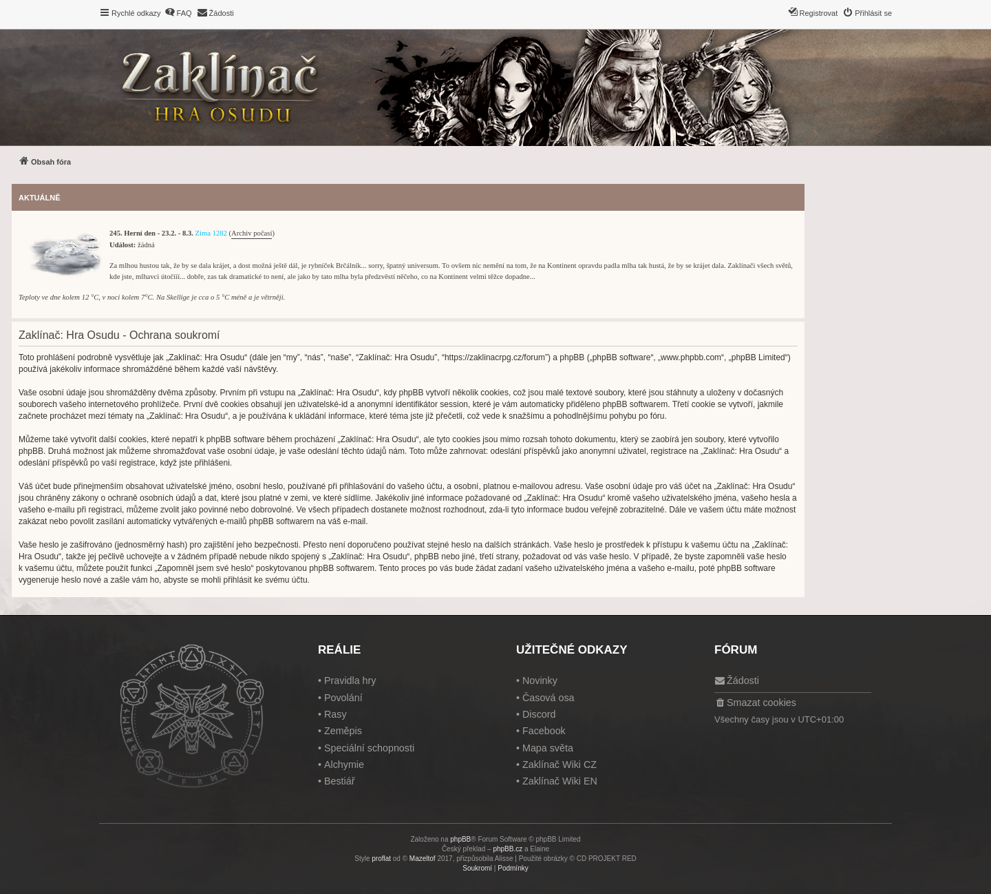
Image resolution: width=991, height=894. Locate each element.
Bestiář (339, 781)
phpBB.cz (507, 849)
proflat (381, 858)
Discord (538, 714)
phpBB (460, 839)
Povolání (343, 697)
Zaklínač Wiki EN (559, 781)
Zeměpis (343, 730)
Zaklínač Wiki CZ (559, 764)
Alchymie (344, 764)
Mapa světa (547, 747)
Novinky (539, 680)
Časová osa (548, 697)
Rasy (335, 714)
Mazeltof (422, 858)
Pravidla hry (350, 680)
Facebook (544, 730)
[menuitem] (178, 13)
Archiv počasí (251, 233)
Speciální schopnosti (369, 747)
